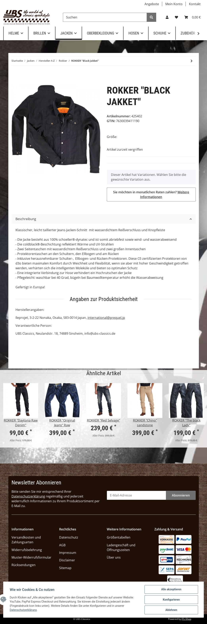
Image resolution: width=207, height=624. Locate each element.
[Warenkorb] (192, 17)
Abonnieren (181, 495)
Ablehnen (171, 610)
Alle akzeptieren (171, 589)
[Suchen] (105, 17)
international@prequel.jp (106, 317)
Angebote (151, 4)
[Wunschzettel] (176, 17)
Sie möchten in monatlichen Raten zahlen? (151, 194)
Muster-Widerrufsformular (31, 557)
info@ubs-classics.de (99, 333)
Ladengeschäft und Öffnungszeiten (121, 547)
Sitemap (65, 568)
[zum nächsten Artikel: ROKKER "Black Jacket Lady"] (191, 60)
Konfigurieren (171, 599)
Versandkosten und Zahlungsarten (26, 539)
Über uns (114, 557)
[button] (167, 17)
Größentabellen (118, 537)
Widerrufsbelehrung (27, 550)
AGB (62, 545)
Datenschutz (68, 537)
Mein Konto (174, 4)
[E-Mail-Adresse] (136, 495)
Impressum (67, 552)
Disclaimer (67, 560)
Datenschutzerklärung (28, 496)
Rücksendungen (24, 565)
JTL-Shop (186, 619)
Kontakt (195, 4)
